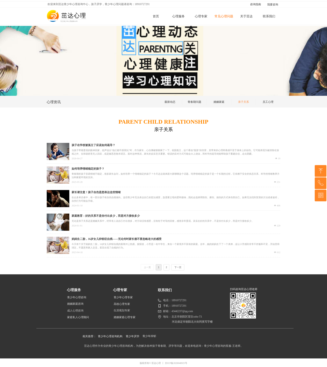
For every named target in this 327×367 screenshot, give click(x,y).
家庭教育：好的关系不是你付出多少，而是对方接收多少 (106, 215)
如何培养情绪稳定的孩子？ (88, 168)
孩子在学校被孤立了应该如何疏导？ (93, 145)
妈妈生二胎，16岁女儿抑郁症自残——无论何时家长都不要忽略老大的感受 (117, 239)
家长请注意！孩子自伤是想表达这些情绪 (96, 192)
